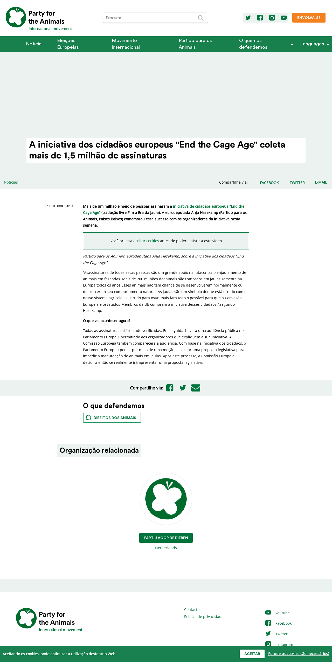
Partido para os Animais (195, 44)
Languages (312, 43)
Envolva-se (309, 18)
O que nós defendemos (253, 44)
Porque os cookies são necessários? (298, 653)
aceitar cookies (146, 240)
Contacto (191, 609)
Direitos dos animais (111, 417)
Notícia (34, 43)
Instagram (279, 644)
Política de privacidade (204, 616)
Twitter (276, 633)
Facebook (278, 623)
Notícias (11, 182)
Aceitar (252, 654)
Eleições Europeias (68, 44)
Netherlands (166, 511)
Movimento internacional (126, 44)
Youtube (277, 612)
